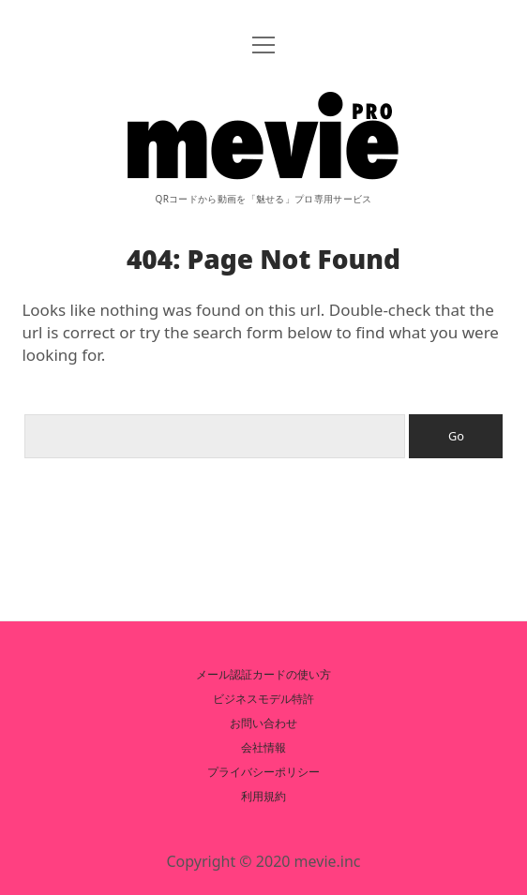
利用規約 (263, 796)
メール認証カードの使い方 (263, 674)
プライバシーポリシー (263, 772)
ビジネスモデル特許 (263, 699)
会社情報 (263, 747)
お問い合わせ (263, 723)
